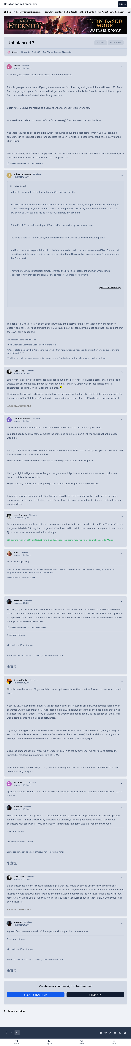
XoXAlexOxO (20, 782)
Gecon (15, 52)
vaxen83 (18, 600)
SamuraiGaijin (21, 680)
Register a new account (35, 994)
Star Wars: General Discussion (57, 52)
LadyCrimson (20, 515)
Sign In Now (95, 994)
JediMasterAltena (22, 174)
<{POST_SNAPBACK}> (110, 287)
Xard (16, 552)
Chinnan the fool (22, 418)
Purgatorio (19, 370)
